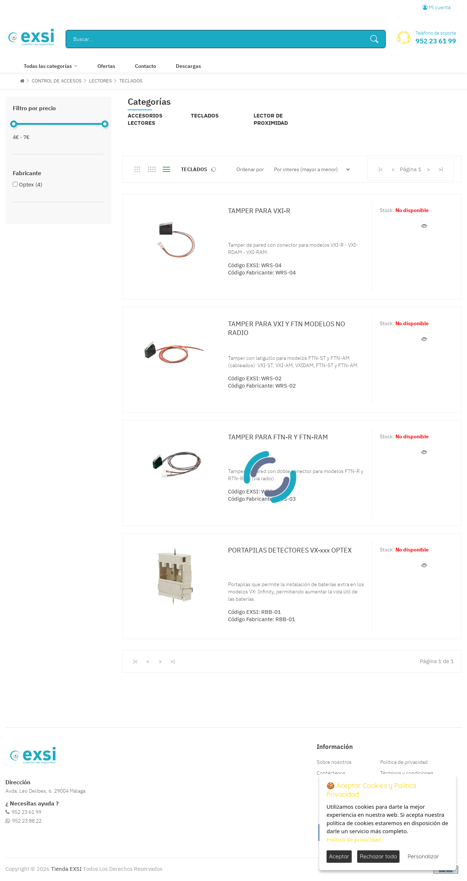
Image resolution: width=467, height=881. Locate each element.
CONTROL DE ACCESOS (57, 81)
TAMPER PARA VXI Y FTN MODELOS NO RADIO (286, 328)
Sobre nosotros (334, 762)
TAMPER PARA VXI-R (259, 211)
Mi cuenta (436, 7)
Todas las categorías (48, 66)
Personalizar (423, 856)
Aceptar (339, 856)
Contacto (145, 66)
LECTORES (100, 81)
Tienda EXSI (66, 868)
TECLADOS (131, 81)
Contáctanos (331, 773)
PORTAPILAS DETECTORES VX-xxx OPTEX (290, 550)
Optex (30, 184)
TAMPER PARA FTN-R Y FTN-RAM (278, 437)
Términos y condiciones (406, 773)
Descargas (188, 66)
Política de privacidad (404, 762)
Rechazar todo (378, 856)
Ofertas (106, 66)
